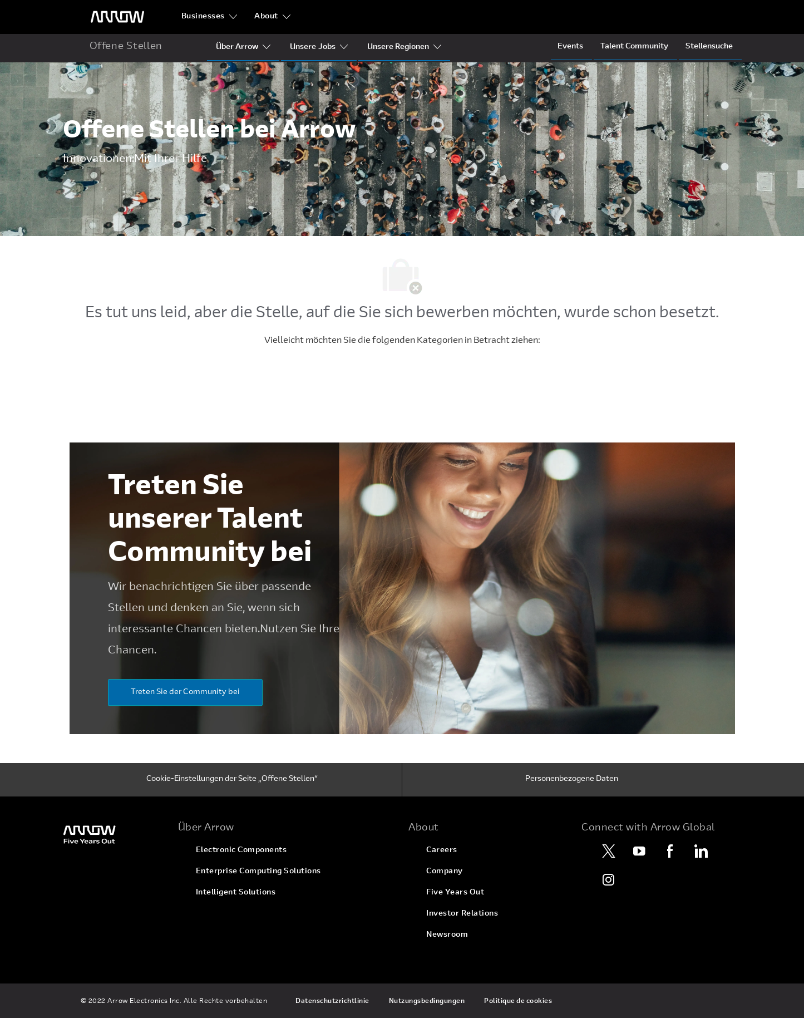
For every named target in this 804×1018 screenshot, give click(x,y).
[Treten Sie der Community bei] (185, 692)
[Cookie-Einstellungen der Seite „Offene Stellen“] (232, 779)
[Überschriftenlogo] (117, 17)
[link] (114, 834)
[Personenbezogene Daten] (571, 779)
